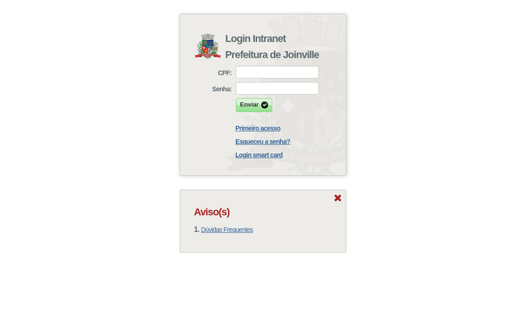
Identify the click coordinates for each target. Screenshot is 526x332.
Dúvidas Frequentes (227, 229)
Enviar (254, 105)
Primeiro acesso (258, 128)
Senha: (222, 89)
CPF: (225, 73)
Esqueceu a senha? (262, 141)
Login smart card (258, 155)
